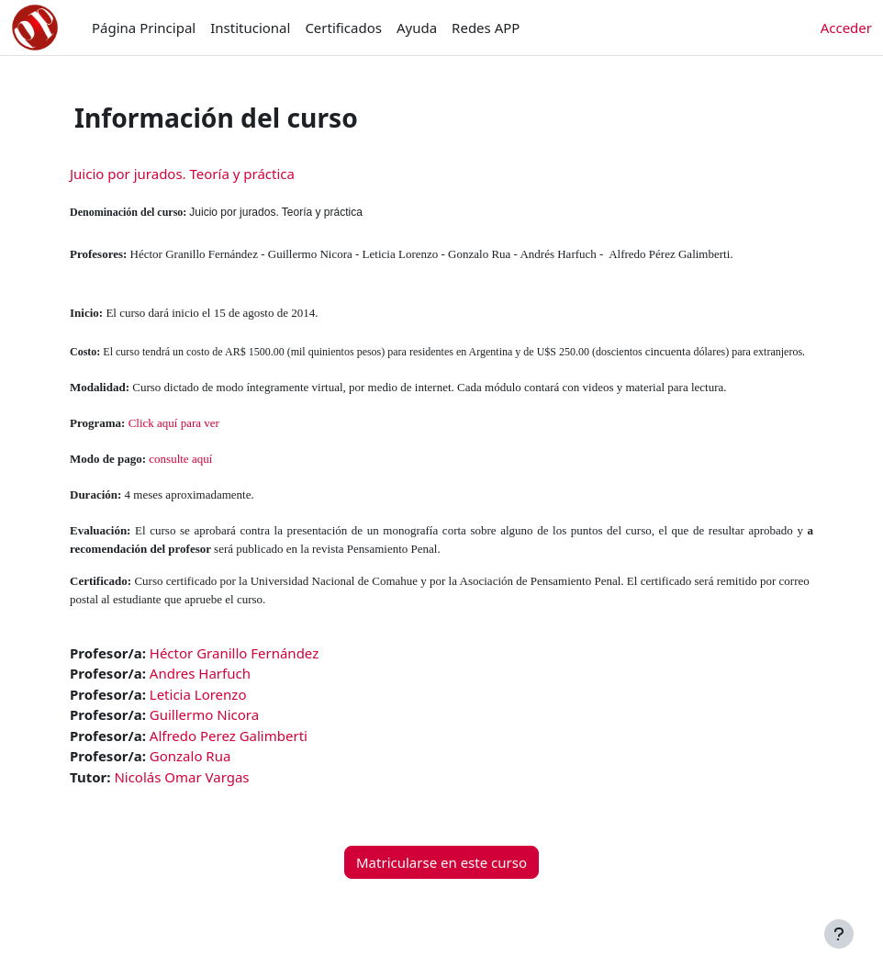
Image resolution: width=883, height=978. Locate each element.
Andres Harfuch (200, 673)
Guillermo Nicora (204, 714)
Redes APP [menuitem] (486, 27)
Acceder (846, 27)
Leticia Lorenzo (198, 694)
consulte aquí (180, 459)
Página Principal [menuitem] (144, 27)
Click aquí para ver (174, 423)
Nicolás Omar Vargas (181, 777)
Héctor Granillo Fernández (234, 653)
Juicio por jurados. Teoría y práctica (182, 173)
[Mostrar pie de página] (839, 934)
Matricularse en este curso (441, 862)
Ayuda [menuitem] (417, 27)
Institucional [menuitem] (250, 27)
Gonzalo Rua (190, 756)
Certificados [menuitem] (343, 27)
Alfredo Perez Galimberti (228, 735)
